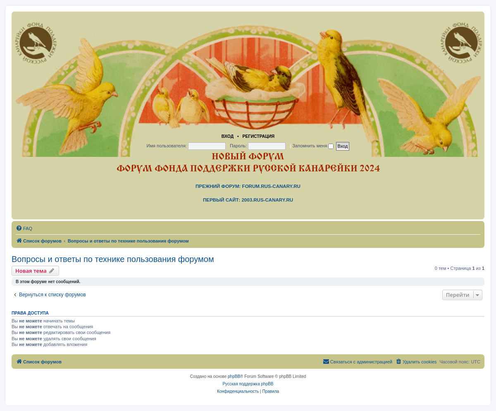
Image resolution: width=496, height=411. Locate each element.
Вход (228, 136)
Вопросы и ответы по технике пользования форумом (113, 259)
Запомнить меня (313, 145)
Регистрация (258, 136)
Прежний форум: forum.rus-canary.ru (248, 186)
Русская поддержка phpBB (247, 384)
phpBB (234, 376)
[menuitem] (24, 228)
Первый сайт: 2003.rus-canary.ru (248, 199)
